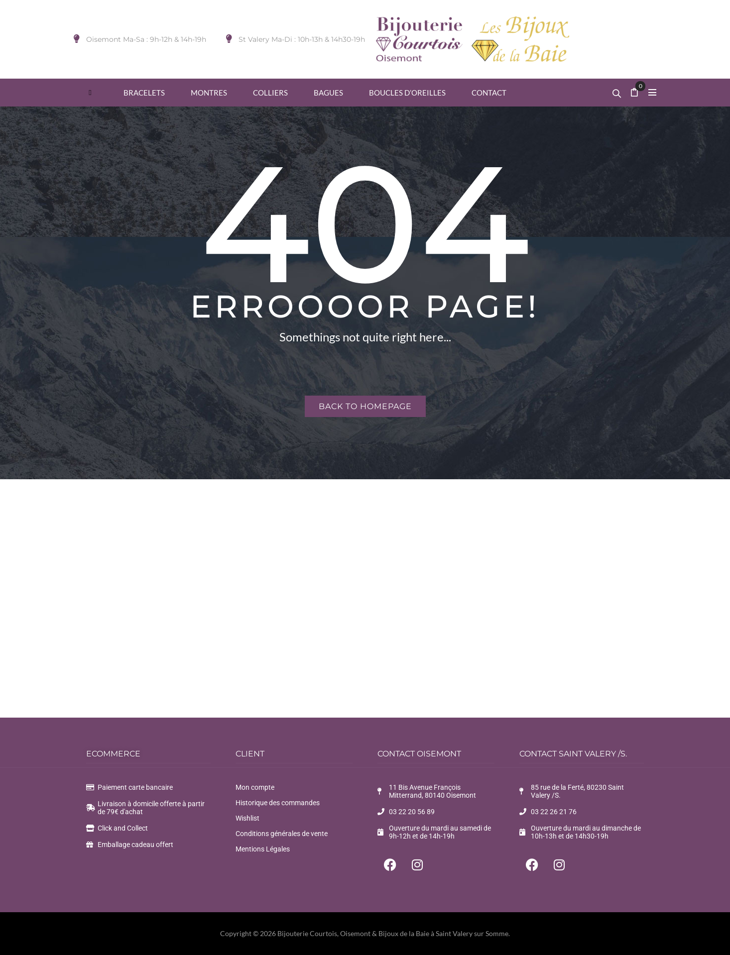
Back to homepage (365, 406)
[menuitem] (90, 92)
